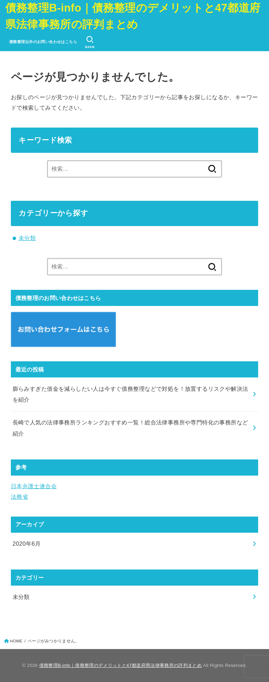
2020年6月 (27, 543)
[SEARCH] (89, 42)
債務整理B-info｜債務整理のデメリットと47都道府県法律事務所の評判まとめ (132, 16)
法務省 (19, 496)
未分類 (27, 238)
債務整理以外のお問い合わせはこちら (43, 42)
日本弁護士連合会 (34, 486)
